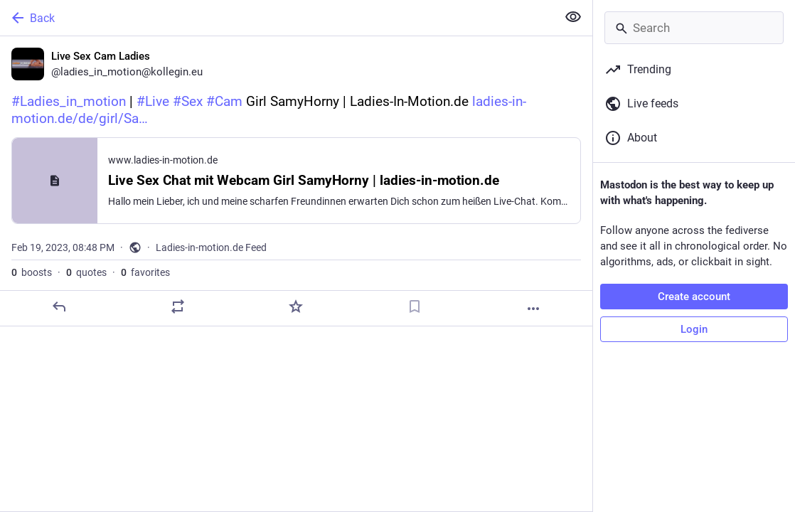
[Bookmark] (414, 306)
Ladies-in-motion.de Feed (211, 247)
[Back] (277, 18)
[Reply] (59, 306)
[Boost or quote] (177, 306)
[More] (533, 308)
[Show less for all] (573, 17)
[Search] (694, 27)
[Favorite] (295, 306)
